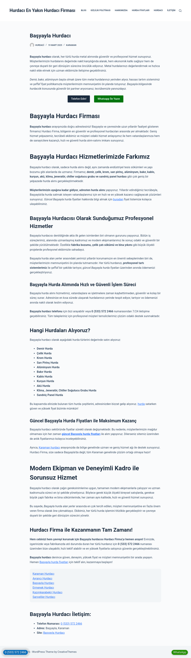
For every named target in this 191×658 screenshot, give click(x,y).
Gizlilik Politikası (100, 10)
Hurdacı (158, 10)
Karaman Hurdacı (43, 573)
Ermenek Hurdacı (43, 587)
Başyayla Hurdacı (43, 583)
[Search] (180, 10)
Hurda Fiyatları (140, 10)
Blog (83, 10)
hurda (141, 404)
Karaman (71, 45)
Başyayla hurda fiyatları (53, 562)
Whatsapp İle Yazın (109, 98)
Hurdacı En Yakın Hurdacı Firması (42, 10)
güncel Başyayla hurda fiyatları (81, 434)
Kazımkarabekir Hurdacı (47, 592)
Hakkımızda (121, 10)
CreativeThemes (67, 651)
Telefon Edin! (78, 98)
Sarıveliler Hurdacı (44, 597)
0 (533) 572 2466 (71, 623)
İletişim (171, 10)
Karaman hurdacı (49, 447)
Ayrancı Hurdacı (42, 578)
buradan (118, 199)
